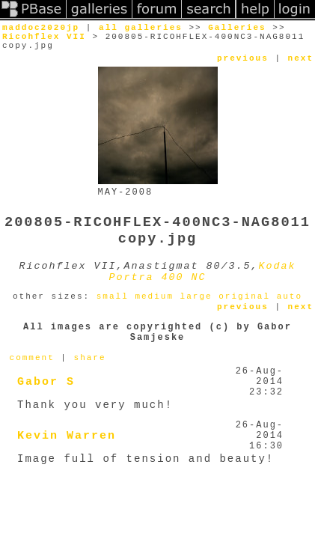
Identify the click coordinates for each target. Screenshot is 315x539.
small (113, 296)
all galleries (141, 27)
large (196, 296)
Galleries (237, 27)
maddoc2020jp (40, 27)
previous (243, 58)
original (244, 296)
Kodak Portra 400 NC (202, 272)
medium (154, 296)
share (90, 357)
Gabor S (46, 382)
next (301, 58)
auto (289, 296)
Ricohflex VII (44, 36)
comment (32, 357)
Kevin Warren (66, 436)
